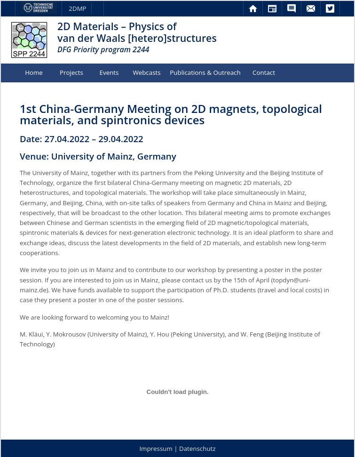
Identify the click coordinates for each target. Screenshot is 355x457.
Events (109, 72)
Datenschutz (197, 448)
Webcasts (146, 72)
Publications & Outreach (205, 72)
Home (34, 72)
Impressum (155, 448)
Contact (263, 72)
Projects (71, 72)
